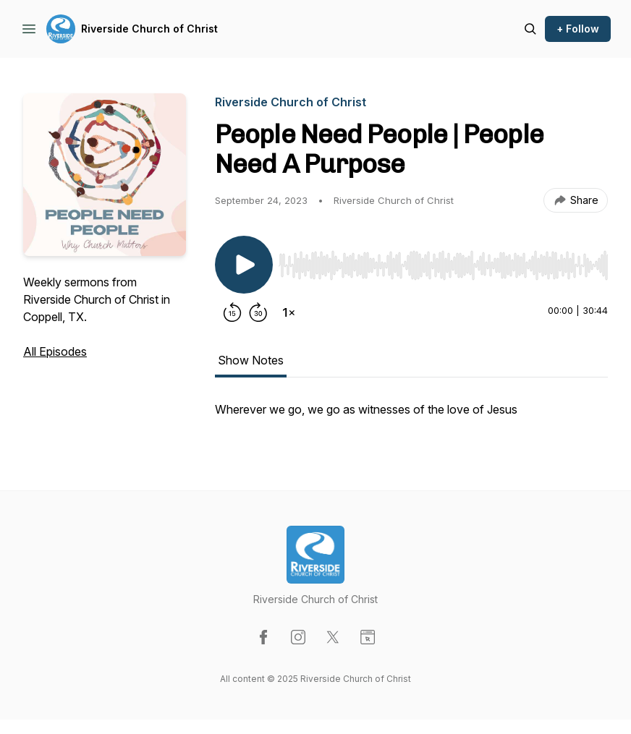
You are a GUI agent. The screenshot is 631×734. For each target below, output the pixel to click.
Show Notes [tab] (251, 360)
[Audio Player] (443, 261)
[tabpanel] (411, 416)
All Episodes (55, 351)
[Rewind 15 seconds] (232, 312)
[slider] (443, 265)
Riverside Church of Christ (149, 28)
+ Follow (577, 28)
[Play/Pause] (244, 265)
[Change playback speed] (288, 312)
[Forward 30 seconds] (258, 312)
